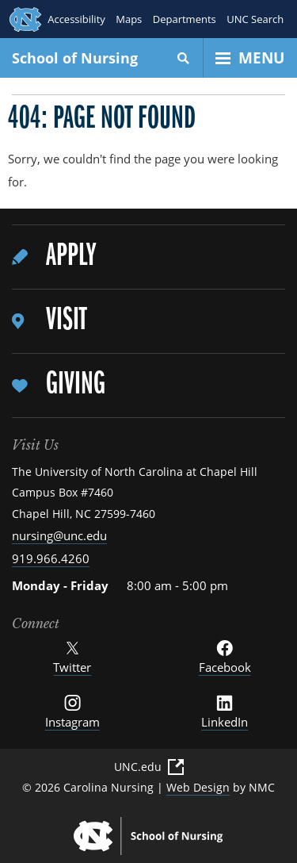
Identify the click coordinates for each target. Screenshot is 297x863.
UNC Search (255, 19)
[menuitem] (148, 257)
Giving (75, 385)
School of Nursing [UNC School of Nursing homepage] (75, 57)
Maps (129, 19)
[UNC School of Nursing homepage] (148, 836)
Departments (183, 19)
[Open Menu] (250, 58)
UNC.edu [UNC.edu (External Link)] (149, 767)
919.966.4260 (50, 558)
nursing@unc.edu (59, 535)
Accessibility (76, 19)
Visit (66, 321)
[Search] (184, 58)
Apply (71, 257)
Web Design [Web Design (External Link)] (198, 787)
